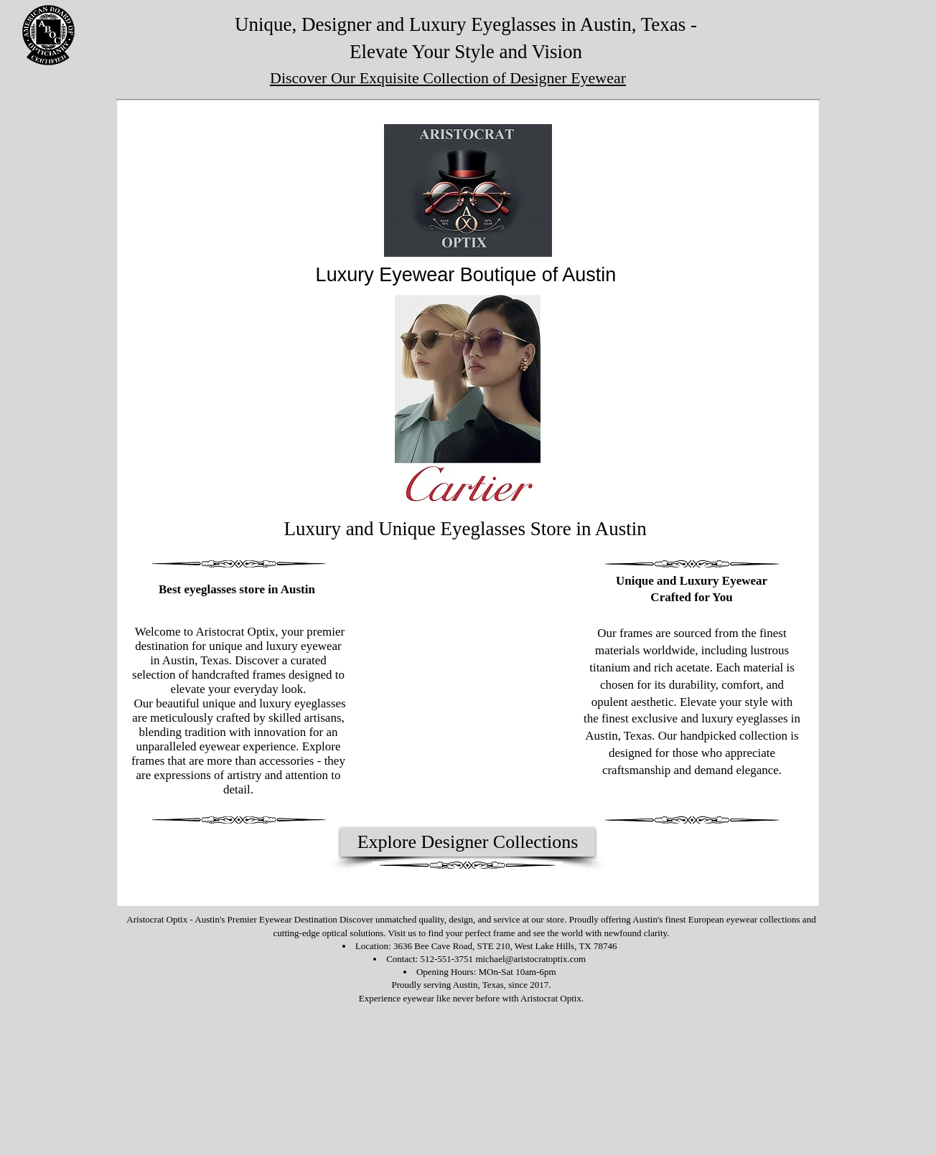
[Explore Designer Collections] (467, 842)
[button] (467, 399)
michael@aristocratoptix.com (530, 958)
